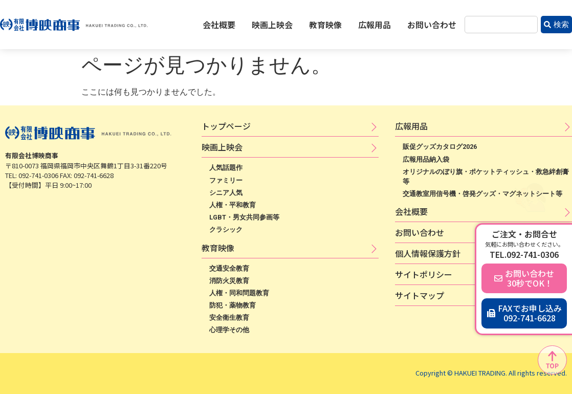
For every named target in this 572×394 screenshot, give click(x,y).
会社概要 (219, 24)
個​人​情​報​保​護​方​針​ (427, 253)
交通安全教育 (229, 268)
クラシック (226, 229)
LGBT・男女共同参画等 (244, 217)
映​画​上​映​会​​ (222, 147)
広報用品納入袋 (426, 159)
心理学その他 (229, 330)
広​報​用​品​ (411, 126)
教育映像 (325, 24)
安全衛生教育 (229, 317)
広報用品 (374, 24)
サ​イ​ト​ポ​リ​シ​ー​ (423, 274)
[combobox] (501, 25)
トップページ (226, 126)
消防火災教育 (229, 280)
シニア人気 (226, 192)
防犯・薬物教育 (232, 305)
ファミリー (226, 180)
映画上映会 (272, 24)
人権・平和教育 (232, 205)
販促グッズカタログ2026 (440, 146)
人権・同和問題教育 (239, 293)
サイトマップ (419, 295)
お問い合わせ (431, 24)
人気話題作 (226, 167)
